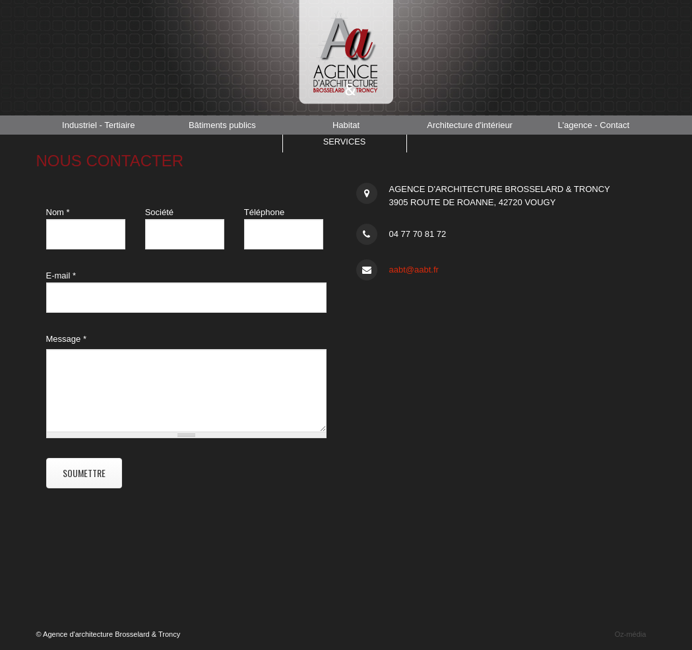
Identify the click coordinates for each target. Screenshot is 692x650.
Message (66, 339)
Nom (58, 212)
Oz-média (630, 634)
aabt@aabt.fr (414, 270)
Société (159, 212)
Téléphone (264, 212)
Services (344, 143)
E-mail (61, 275)
